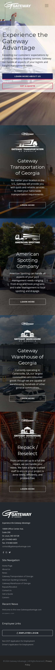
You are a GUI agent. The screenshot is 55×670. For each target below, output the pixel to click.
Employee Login (27, 633)
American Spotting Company (14, 579)
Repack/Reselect (9, 587)
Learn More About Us (28, 76)
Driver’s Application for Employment (17, 644)
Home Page (7, 565)
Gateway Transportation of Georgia (17, 576)
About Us (6, 569)
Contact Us (7, 590)
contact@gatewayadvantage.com (16, 546)
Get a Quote (27, 86)
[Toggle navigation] (47, 5)
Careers (5, 597)
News (4, 572)
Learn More (27, 205)
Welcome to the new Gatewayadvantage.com (22, 609)
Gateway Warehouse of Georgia (16, 583)
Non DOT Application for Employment (18, 641)
